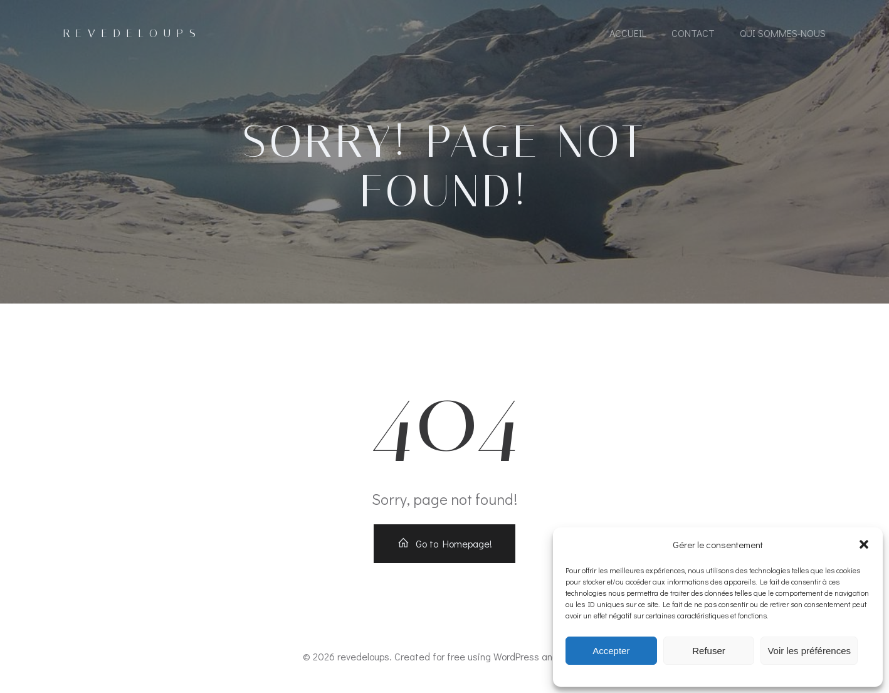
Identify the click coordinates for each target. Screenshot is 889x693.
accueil (627, 33)
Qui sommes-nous (783, 33)
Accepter (610, 650)
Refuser (708, 650)
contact (693, 33)
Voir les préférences (809, 650)
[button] (864, 544)
